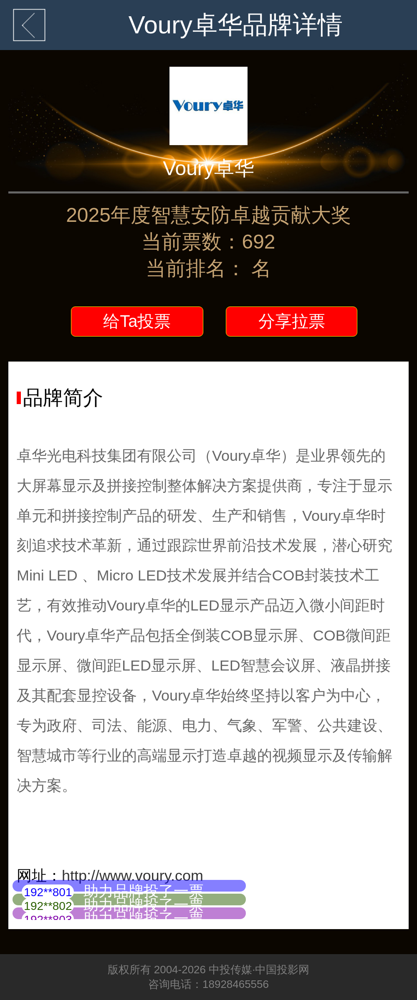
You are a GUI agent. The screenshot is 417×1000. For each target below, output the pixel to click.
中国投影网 (282, 969)
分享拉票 (291, 321)
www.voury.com (151, 875)
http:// (80, 875)
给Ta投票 (137, 321)
